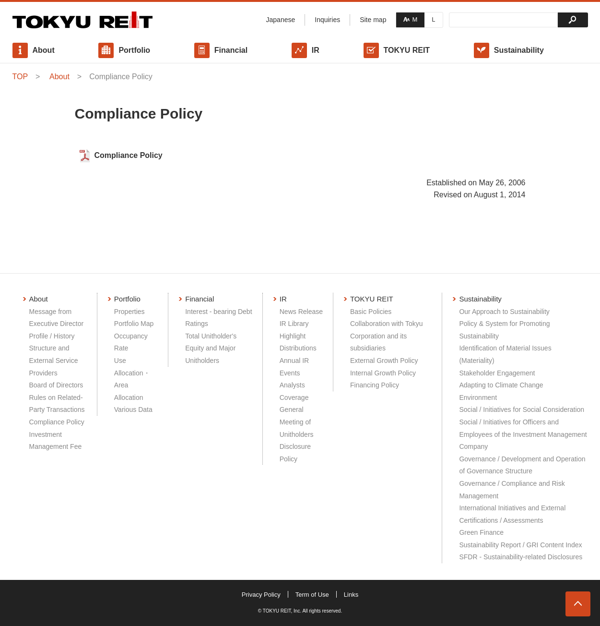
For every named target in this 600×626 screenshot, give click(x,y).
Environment (478, 397)
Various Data (133, 409)
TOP (20, 76)
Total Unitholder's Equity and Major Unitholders (210, 348)
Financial (230, 50)
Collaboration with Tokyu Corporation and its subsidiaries (386, 336)
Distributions (298, 348)
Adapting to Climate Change (501, 385)
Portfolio (134, 50)
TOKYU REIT (407, 50)
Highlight (293, 336)
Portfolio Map (133, 323)
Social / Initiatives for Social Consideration (521, 409)
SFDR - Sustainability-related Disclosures (520, 557)
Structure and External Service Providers (53, 360)
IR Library (294, 323)
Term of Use (312, 594)
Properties (129, 311)
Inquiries (327, 20)
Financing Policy (374, 385)
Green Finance (481, 532)
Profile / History (52, 336)
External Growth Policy (384, 360)
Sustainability (519, 50)
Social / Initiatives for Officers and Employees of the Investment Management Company (523, 434)
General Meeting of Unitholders (297, 422)
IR (315, 50)
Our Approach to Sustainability (504, 311)
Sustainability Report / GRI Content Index (520, 545)
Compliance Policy (128, 155)
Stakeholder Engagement (497, 373)
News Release (301, 311)
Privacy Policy (261, 594)
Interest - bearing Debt (218, 311)
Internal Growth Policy (383, 373)
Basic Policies (370, 311)
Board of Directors (56, 385)
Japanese (280, 20)
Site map (373, 20)
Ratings (196, 323)
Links (351, 594)
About (44, 50)
